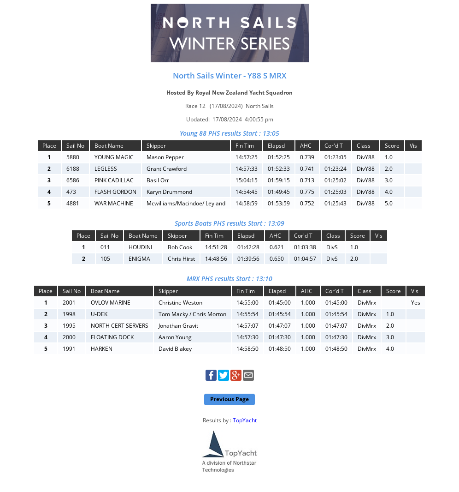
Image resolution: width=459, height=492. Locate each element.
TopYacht (245, 420)
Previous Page (229, 399)
